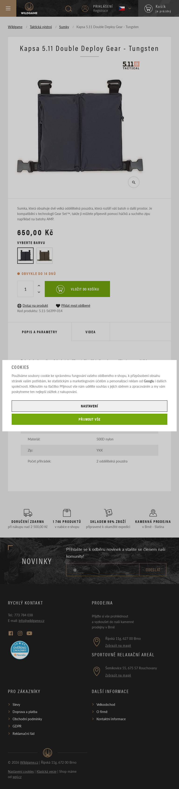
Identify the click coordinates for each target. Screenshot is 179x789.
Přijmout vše (90, 419)
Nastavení (89, 406)
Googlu (149, 381)
